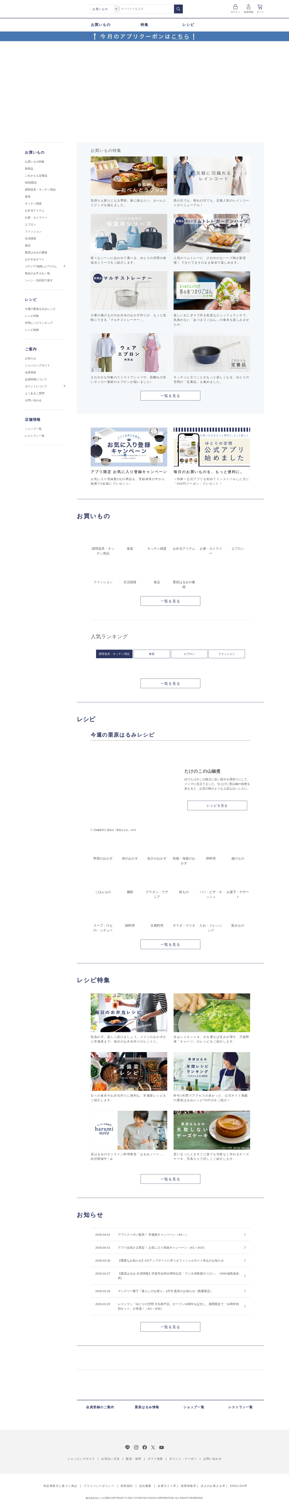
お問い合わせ (33, 400)
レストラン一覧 (34, 435)
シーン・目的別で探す (39, 280)
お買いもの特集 (34, 161)
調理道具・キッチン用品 (114, 653)
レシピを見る (217, 805)
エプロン (189, 653)
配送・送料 (133, 1458)
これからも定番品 (36, 175)
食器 (151, 653)
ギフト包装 (155, 1458)
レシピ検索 (32, 329)
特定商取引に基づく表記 (60, 1485)
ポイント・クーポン (183, 1458)
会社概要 (145, 1485)
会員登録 (249, 12)
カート (260, 12)
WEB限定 (31, 182)
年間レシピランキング (39, 322)
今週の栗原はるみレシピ (40, 308)
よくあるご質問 (34, 393)
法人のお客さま (211, 1485)
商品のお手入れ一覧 (37, 273)
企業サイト (165, 1485)
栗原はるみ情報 (147, 1407)
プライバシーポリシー (99, 1485)
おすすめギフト (34, 259)
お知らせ (30, 358)
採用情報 (187, 1485)
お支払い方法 (110, 1458)
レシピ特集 (32, 315)
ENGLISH (237, 1485)
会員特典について (36, 379)
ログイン (235, 12)
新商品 (29, 168)
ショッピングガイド (37, 365)
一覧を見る (170, 396)
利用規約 (127, 1485)
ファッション (226, 653)
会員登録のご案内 (100, 1407)
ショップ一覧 (33, 428)
